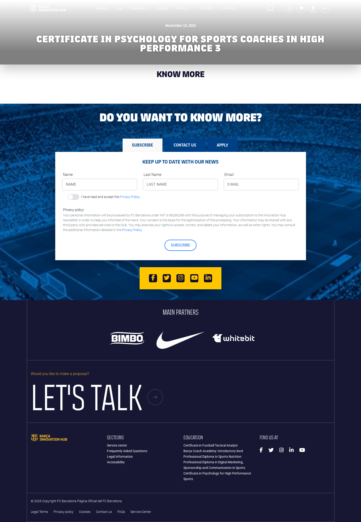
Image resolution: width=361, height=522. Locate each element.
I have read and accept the (110, 197)
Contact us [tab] (185, 145)
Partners (229, 8)
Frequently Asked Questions (127, 451)
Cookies (84, 512)
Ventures (101, 8)
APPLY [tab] (222, 145)
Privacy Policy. (130, 197)
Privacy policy (63, 512)
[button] (301, 8)
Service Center (141, 512)
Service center (117, 445)
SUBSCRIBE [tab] (142, 145)
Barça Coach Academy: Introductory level (213, 451)
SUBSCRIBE (180, 245)
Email (229, 174)
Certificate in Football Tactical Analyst (210, 445)
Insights (162, 8)
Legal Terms (39, 512)
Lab (119, 8)
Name (68, 174)
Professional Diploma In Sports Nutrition (212, 456)
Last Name (152, 174)
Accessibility (116, 462)
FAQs (121, 512)
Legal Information (120, 456)
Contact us (104, 512)
